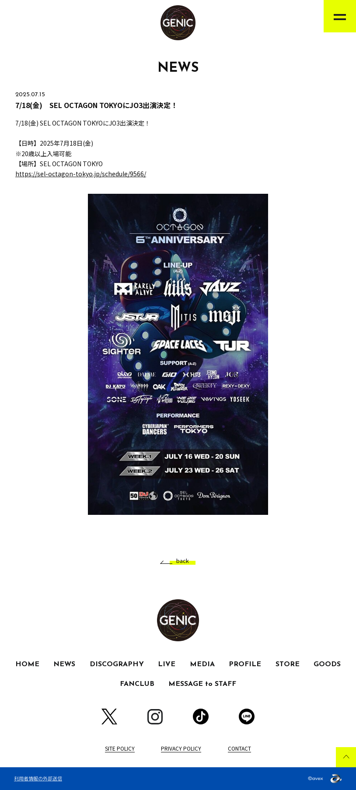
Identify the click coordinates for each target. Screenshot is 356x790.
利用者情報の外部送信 (38, 778)
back (179, 561)
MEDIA (202, 664)
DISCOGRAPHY (117, 664)
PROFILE (245, 664)
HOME (27, 664)
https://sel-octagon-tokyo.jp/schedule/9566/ (80, 173)
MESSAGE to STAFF (202, 684)
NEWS (64, 664)
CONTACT (239, 748)
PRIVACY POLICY (181, 748)
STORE (288, 664)
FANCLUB (137, 684)
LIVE (166, 664)
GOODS (327, 664)
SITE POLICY (120, 748)
